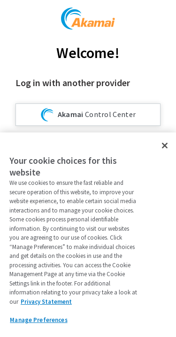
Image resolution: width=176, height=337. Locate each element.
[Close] (164, 145)
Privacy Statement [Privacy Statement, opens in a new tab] (46, 302)
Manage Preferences (38, 320)
